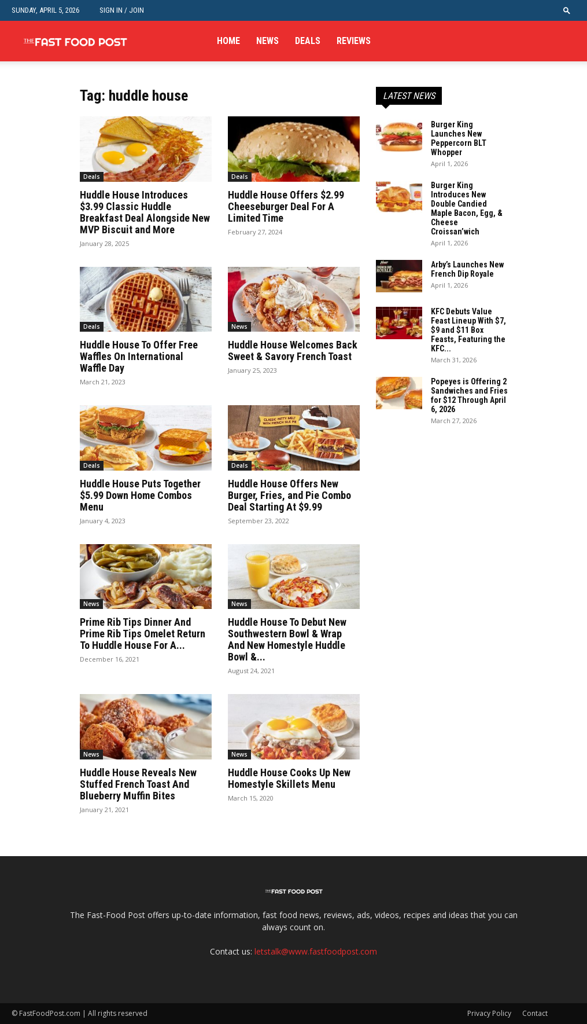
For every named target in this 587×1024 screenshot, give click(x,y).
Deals (307, 40)
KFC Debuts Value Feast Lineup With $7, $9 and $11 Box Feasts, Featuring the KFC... (468, 330)
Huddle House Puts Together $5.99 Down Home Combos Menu (140, 495)
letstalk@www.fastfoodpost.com (315, 951)
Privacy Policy (489, 1013)
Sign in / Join (121, 10)
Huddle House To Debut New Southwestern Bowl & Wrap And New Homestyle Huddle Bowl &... (287, 639)
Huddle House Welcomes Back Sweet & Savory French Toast (292, 350)
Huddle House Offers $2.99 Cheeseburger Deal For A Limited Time (286, 206)
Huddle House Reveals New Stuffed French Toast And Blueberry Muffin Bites (138, 784)
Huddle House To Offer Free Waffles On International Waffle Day (139, 356)
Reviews (354, 40)
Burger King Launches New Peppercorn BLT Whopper (458, 138)
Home (228, 40)
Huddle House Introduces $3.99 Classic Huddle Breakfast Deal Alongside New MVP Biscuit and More (145, 212)
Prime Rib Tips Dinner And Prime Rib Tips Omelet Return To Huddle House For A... (142, 633)
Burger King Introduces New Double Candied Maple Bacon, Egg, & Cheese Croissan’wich (467, 208)
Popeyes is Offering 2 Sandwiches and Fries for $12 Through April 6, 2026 (469, 395)
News (267, 40)
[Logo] (75, 41)
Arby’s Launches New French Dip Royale (467, 269)
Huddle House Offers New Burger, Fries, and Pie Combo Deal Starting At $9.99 (289, 495)
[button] (566, 10)
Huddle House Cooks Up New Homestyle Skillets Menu (289, 778)
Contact (535, 1013)
